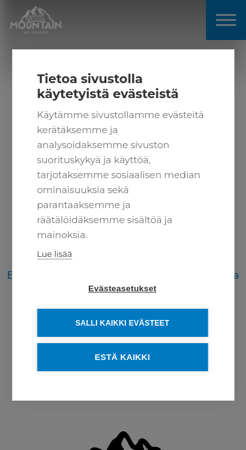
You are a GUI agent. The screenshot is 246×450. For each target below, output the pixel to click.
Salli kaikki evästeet (122, 323)
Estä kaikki (122, 357)
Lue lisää (54, 254)
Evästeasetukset (122, 288)
